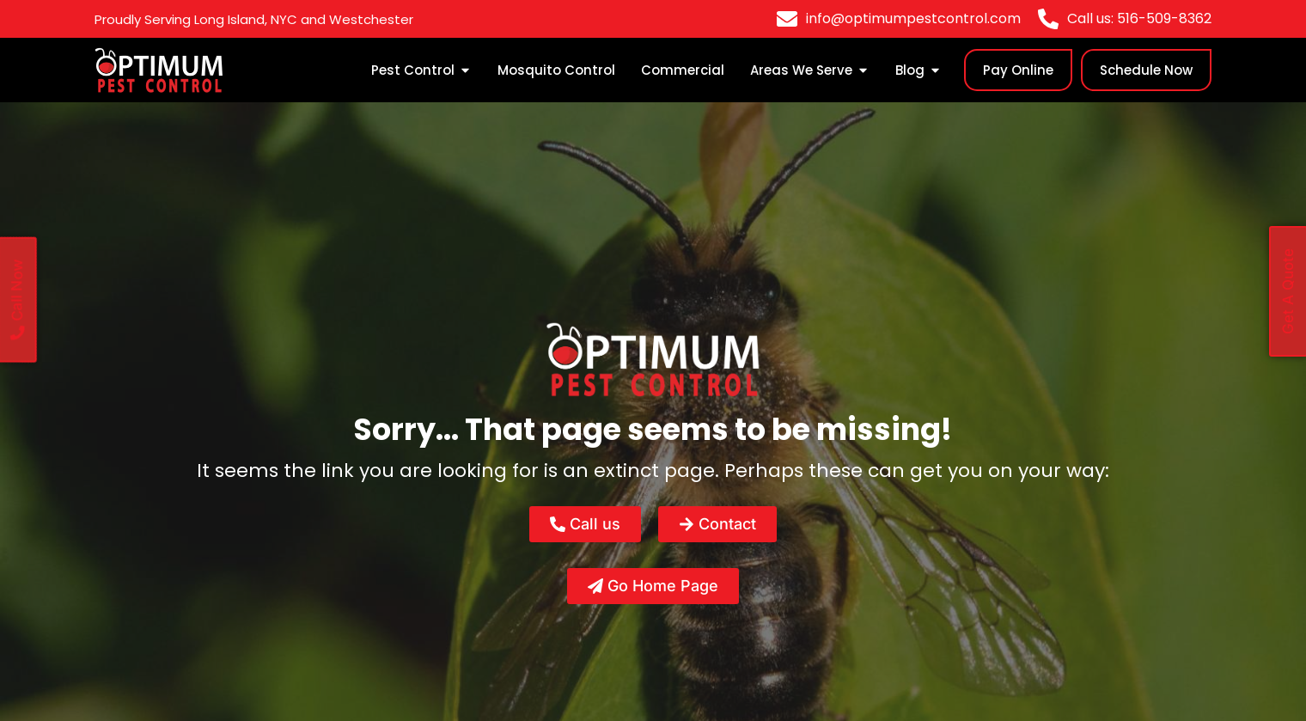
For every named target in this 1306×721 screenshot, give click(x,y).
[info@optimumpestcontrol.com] (787, 19)
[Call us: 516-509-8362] (1048, 19)
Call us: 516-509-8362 (1139, 18)
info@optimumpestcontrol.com (913, 18)
